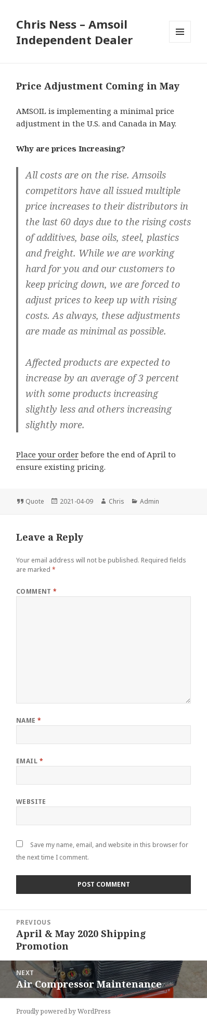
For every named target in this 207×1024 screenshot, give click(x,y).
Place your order (47, 454)
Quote (34, 501)
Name (29, 720)
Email (29, 761)
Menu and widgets (180, 42)
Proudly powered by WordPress (63, 1011)
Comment (36, 591)
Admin (149, 501)
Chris (116, 501)
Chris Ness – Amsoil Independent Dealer (74, 31)
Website (31, 801)
